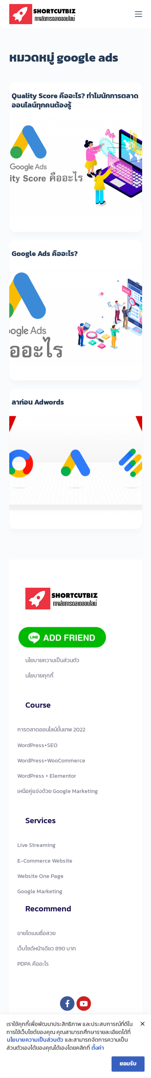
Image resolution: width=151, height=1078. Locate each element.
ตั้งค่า (97, 1050)
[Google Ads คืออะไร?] (75, 316)
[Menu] (138, 14)
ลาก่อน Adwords (38, 402)
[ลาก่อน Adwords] (75, 465)
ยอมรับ (128, 1065)
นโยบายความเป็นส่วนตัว (35, 1042)
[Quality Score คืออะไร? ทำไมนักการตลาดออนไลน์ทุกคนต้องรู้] (75, 168)
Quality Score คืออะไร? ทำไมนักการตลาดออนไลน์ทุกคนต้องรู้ (75, 100)
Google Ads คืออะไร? (45, 253)
